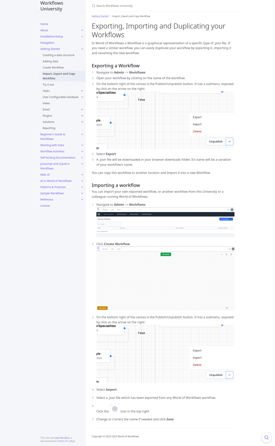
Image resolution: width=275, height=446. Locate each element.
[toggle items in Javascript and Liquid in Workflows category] (82, 164)
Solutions (48, 122)
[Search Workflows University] (137, 5)
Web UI (45, 174)
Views (46, 103)
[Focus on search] (266, 437)
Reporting (49, 128)
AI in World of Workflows (56, 181)
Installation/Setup (51, 36)
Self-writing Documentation (57, 157)
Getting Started (50, 49)
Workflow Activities (52, 151)
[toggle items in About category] (82, 30)
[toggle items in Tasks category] (82, 91)
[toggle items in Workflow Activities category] (82, 151)
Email (46, 109)
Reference (46, 199)
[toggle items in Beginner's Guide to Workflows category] (82, 134)
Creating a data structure (58, 55)
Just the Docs (62, 437)
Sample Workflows (52, 193)
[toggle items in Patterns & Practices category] (82, 187)
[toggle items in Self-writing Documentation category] (82, 157)
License (45, 205)
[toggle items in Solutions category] (82, 122)
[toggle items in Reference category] (82, 199)
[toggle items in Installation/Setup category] (82, 36)
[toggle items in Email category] (82, 109)
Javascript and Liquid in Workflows (55, 166)
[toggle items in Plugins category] (82, 116)
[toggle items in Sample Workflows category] (82, 193)
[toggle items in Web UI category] (82, 175)
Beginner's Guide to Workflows (53, 136)
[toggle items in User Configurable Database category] (82, 97)
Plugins (47, 115)
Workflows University (51, 5)
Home (44, 24)
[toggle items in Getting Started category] (82, 49)
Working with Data (52, 145)
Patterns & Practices (53, 187)
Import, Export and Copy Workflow (59, 76)
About (44, 30)
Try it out (48, 84)
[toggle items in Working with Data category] (82, 145)
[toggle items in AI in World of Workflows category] (82, 181)
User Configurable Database (61, 97)
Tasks (46, 91)
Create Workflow (53, 67)
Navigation (47, 42)
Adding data (50, 61)
